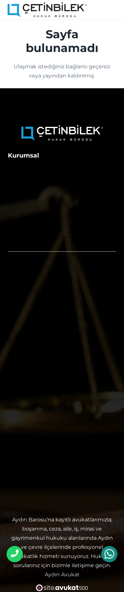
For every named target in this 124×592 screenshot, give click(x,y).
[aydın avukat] (47, 10)
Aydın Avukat (62, 574)
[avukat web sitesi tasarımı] (62, 587)
